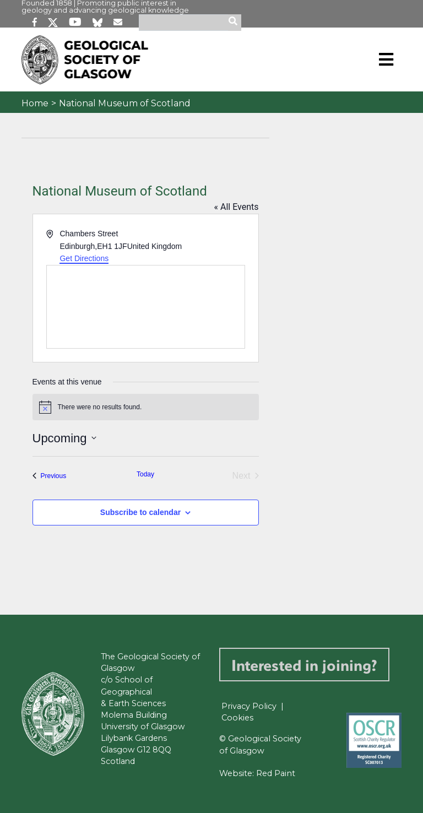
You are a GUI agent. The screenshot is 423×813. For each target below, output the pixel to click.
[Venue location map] (146, 306)
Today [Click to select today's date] (145, 474)
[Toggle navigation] (386, 59)
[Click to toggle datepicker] (64, 438)
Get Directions (84, 258)
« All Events (236, 207)
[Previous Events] (49, 476)
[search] (234, 22)
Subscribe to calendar (140, 512)
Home (34, 103)
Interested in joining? (304, 664)
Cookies (237, 718)
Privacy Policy (248, 706)
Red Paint (275, 773)
